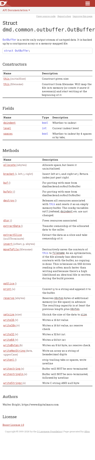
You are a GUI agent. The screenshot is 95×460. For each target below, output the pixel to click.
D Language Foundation (49, 431)
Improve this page (82, 16)
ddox (87, 431)
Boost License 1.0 (13, 425)
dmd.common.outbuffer (33, 30)
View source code (46, 16)
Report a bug (64, 16)
